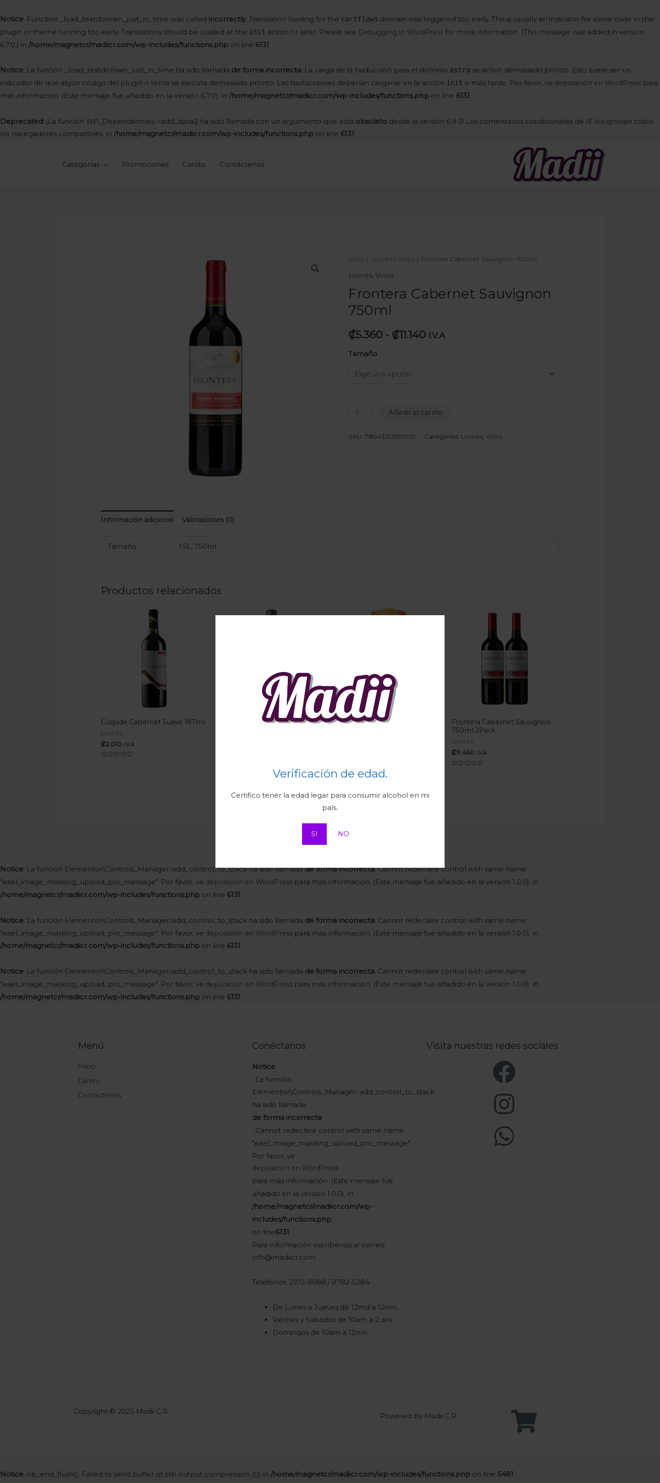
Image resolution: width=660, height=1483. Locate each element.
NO (343, 834)
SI (314, 834)
